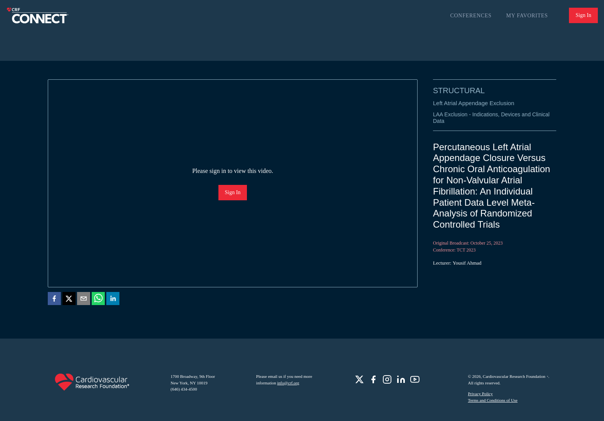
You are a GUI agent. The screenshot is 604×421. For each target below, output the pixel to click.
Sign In (583, 15)
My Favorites (527, 15)
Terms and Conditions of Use (493, 400)
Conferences (471, 15)
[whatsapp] (98, 300)
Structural (459, 90)
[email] (83, 300)
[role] (359, 379)
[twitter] (69, 300)
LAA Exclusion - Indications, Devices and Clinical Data (491, 117)
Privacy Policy (480, 393)
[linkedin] (112, 300)
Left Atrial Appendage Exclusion (473, 103)
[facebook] (54, 300)
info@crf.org (288, 383)
